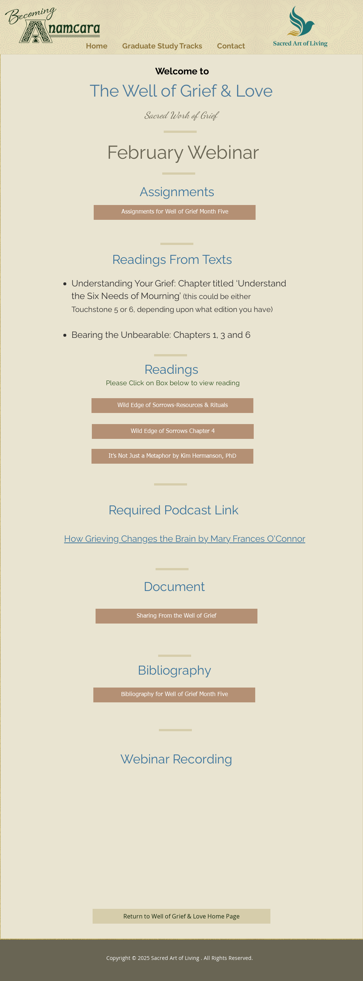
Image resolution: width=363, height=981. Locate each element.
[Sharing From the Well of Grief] (176, 616)
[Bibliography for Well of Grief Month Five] (174, 695)
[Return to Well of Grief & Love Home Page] (181, 916)
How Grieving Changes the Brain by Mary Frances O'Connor (184, 538)
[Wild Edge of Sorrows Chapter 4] (173, 431)
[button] (162, 46)
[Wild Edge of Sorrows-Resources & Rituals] (172, 405)
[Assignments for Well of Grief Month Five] (175, 212)
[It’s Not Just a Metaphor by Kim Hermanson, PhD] (172, 456)
